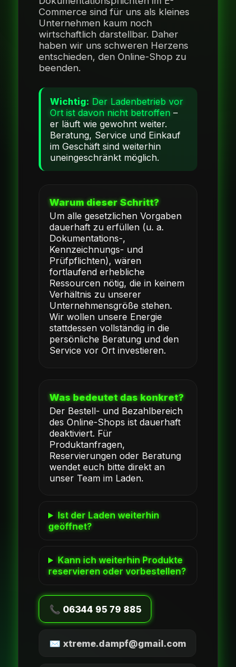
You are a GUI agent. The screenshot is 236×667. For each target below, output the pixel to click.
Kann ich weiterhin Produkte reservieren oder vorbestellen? (117, 565)
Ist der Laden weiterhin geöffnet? (103, 520)
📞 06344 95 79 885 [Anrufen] (95, 609)
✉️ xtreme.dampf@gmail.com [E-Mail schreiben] (117, 643)
